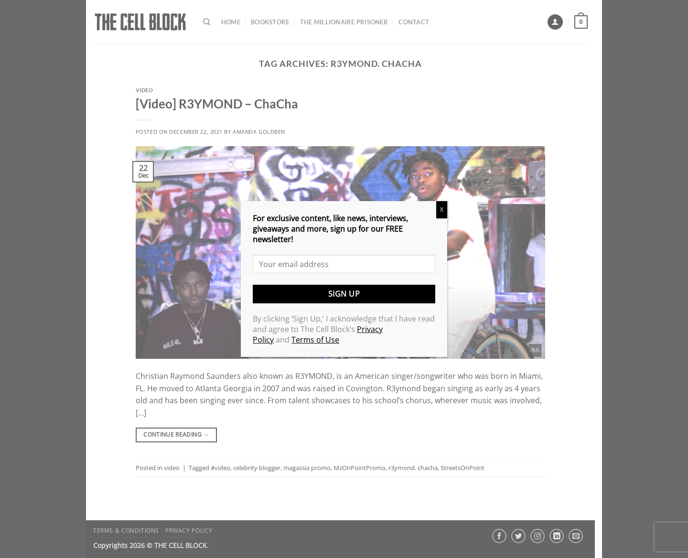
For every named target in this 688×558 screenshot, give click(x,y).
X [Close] (441, 209)
